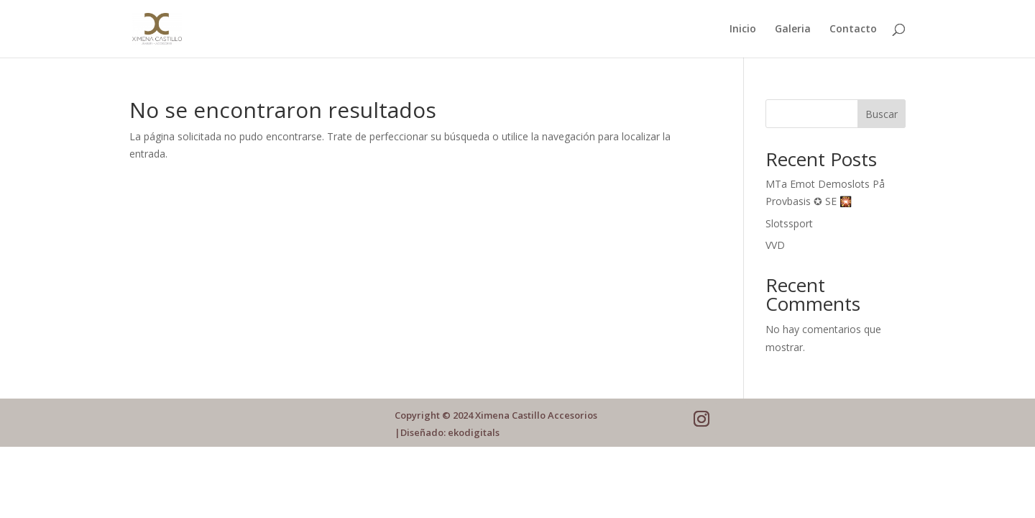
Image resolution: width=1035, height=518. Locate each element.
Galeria (793, 29)
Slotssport (789, 223)
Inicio (743, 29)
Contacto (853, 29)
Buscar (881, 114)
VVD (775, 245)
